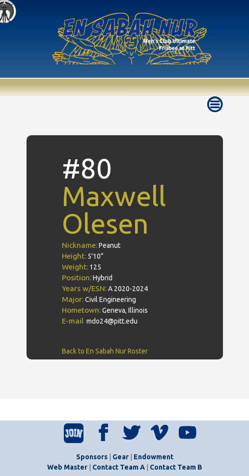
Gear (120, 457)
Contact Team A (118, 467)
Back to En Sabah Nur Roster (105, 351)
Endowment (153, 457)
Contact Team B (176, 467)
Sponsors (92, 457)
